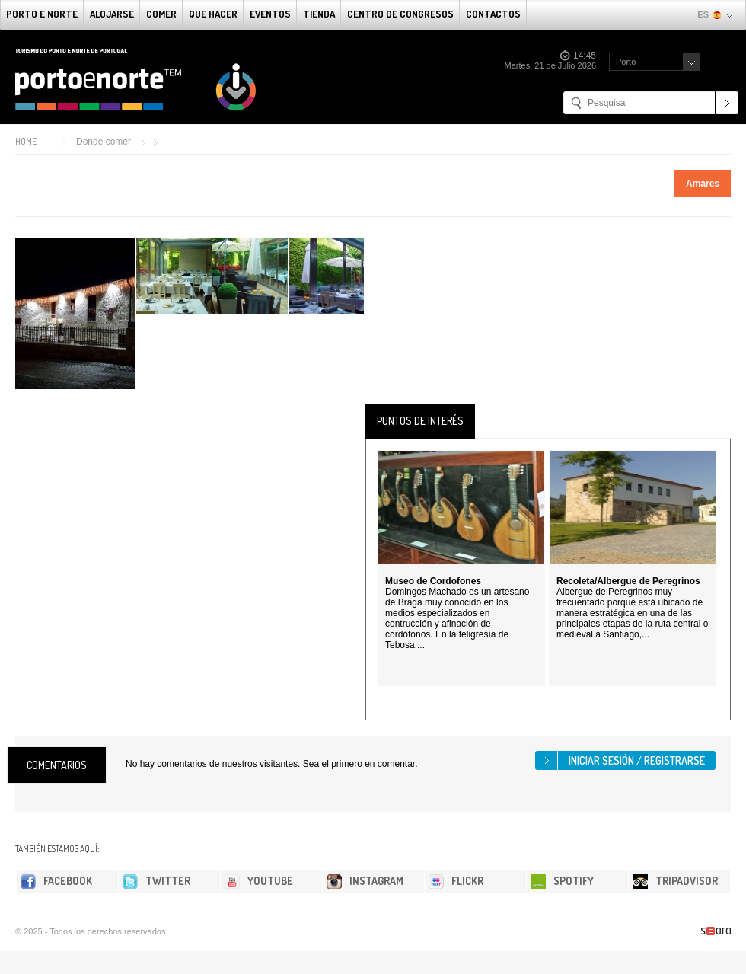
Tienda (319, 14)
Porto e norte (42, 14)
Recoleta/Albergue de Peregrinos (628, 581)
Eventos (270, 14)
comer (161, 14)
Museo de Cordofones (433, 581)
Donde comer (103, 141)
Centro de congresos (400, 14)
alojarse (112, 14)
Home (26, 141)
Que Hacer (213, 14)
